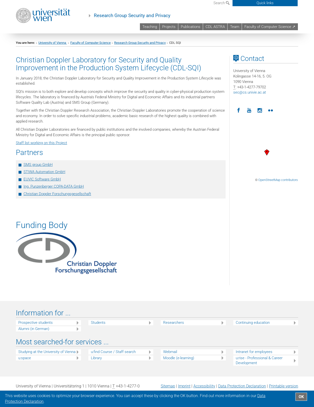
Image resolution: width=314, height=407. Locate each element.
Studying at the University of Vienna (47, 352)
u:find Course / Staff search (113, 352)
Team (234, 27)
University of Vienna (52, 43)
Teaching (149, 27)
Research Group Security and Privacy (132, 15)
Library (96, 358)
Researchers (173, 322)
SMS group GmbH (38, 164)
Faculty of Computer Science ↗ (269, 27)
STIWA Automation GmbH (44, 172)
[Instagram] (260, 110)
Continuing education (253, 322)
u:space (24, 358)
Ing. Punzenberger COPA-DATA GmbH (54, 186)
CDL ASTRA (215, 27)
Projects (169, 27)
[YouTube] (249, 110)
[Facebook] (238, 110)
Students (98, 322)
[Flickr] (270, 110)
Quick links (265, 3)
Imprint (184, 386)
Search (221, 3)
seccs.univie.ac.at (249, 92)
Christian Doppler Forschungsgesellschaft (57, 194)
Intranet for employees (254, 352)
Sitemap (168, 386)
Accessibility (204, 386)
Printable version (283, 386)
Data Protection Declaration (242, 386)
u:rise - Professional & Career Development (259, 360)
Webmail (170, 352)
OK (301, 396)
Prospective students (35, 322)
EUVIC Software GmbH (42, 179)
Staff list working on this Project (41, 143)
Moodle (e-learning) (178, 358)
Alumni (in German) (33, 329)
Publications (190, 27)
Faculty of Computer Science (90, 43)
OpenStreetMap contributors (278, 180)
